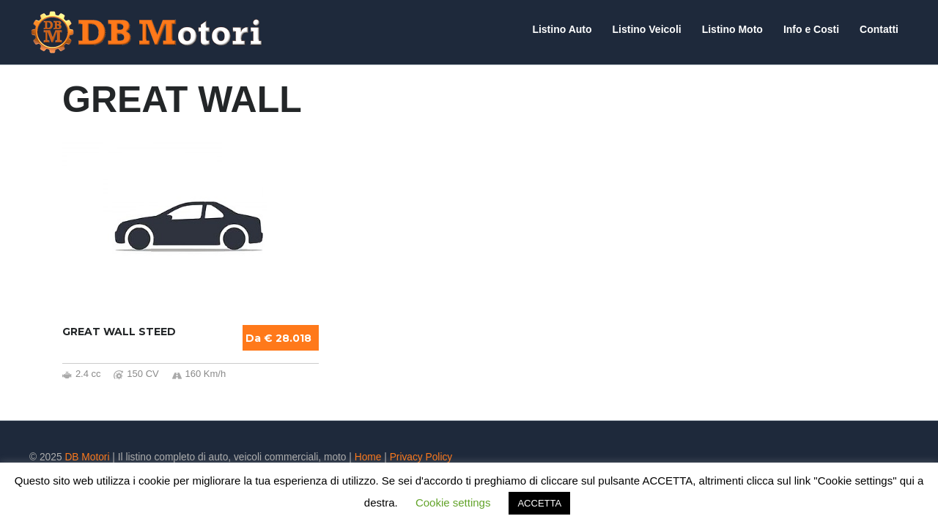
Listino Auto (561, 29)
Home (368, 457)
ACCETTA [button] (539, 503)
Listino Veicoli (647, 29)
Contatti (879, 29)
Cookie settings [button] (453, 502)
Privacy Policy (421, 457)
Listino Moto (732, 29)
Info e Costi (811, 29)
